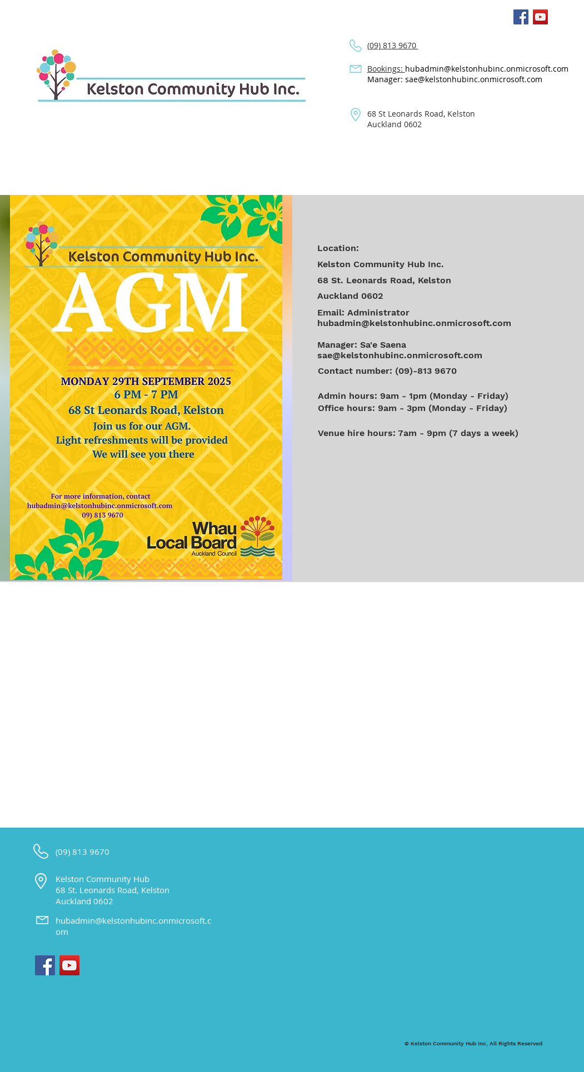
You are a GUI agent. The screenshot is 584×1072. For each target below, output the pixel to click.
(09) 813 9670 (392, 45)
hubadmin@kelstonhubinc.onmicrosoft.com (486, 68)
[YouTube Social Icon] (540, 16)
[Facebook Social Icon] (520, 16)
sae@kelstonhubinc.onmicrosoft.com (399, 355)
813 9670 (92, 851)
